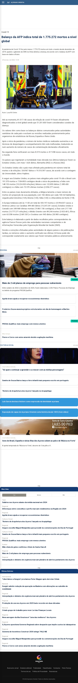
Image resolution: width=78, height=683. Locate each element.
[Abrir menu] (3, 2)
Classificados (47, 668)
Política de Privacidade (40, 671)
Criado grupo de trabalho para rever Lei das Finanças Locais (26, 610)
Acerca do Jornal (12, 668)
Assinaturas (53, 671)
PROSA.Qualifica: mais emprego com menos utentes (24, 324)
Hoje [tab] (14, 495)
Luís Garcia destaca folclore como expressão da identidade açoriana (30, 401)
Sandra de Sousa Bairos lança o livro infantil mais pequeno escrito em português (35, 380)
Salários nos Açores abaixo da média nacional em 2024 (24, 502)
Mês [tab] (64, 495)
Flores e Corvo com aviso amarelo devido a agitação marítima (27, 337)
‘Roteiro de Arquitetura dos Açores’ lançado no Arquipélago (27, 391)
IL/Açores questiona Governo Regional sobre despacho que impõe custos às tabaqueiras (39, 624)
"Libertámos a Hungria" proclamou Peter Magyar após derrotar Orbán (30, 579)
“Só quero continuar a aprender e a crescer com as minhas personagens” (33, 370)
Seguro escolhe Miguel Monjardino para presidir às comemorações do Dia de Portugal (37, 528)
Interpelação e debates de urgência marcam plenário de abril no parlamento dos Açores (38, 560)
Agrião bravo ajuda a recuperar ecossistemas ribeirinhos (25, 298)
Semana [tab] (39, 495)
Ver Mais (75, 250)
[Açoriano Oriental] (39, 663)
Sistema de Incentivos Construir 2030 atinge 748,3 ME (24, 632)
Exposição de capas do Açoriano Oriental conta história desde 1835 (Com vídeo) (35, 412)
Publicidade (37, 668)
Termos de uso (26, 671)
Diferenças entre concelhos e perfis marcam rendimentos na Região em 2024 (34, 509)
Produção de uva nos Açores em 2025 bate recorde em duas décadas (31, 603)
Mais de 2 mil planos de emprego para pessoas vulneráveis (31, 283)
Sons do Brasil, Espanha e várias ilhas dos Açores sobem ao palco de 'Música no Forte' (38, 441)
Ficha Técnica (66, 668)
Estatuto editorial (26, 668)
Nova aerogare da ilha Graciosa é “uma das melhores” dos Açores (29, 617)
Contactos (56, 668)
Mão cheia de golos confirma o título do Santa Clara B (24, 547)
